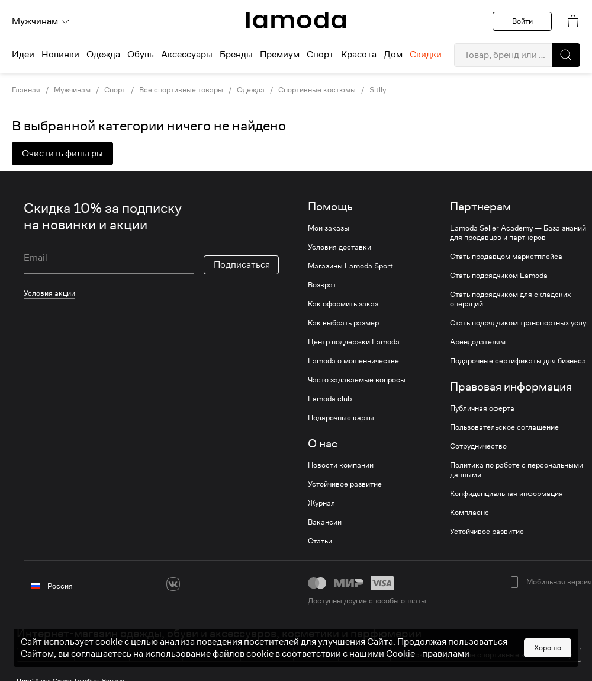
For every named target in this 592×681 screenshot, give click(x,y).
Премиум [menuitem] (280, 54)
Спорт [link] (115, 90)
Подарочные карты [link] (341, 418)
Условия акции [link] (49, 293)
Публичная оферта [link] (482, 408)
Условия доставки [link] (339, 247)
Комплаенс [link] (469, 512)
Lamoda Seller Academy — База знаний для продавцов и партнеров (518, 232)
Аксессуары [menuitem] (187, 54)
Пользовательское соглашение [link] (504, 427)
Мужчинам (41, 21)
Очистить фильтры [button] (62, 153)
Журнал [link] (321, 503)
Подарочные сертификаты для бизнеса (518, 361)
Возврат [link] (322, 285)
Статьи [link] (320, 541)
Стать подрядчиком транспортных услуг (519, 323)
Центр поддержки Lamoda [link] (354, 342)
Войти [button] (522, 21)
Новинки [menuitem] (60, 54)
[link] (296, 20)
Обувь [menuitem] (140, 54)
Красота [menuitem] (359, 54)
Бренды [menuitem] (236, 54)
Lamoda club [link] (330, 399)
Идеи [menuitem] (23, 54)
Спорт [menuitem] (320, 54)
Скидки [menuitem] (426, 54)
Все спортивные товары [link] (181, 90)
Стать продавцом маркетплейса (506, 256)
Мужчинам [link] (72, 90)
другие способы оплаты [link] (385, 601)
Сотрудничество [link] (478, 446)
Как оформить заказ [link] (343, 304)
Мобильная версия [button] (559, 582)
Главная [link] (26, 90)
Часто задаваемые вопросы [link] (357, 380)
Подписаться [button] (242, 265)
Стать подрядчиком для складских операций (510, 299)
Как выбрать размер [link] (343, 323)
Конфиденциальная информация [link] (506, 493)
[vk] (173, 584)
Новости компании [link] (341, 465)
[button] (566, 55)
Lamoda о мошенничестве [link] (353, 361)
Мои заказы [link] (328, 228)
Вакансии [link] (325, 522)
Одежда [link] (251, 90)
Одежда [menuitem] (103, 54)
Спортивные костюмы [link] (317, 90)
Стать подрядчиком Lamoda (499, 275)
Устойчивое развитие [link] (345, 484)
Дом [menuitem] (393, 54)
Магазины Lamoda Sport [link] (350, 266)
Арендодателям (478, 342)
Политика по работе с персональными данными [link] (516, 470)
